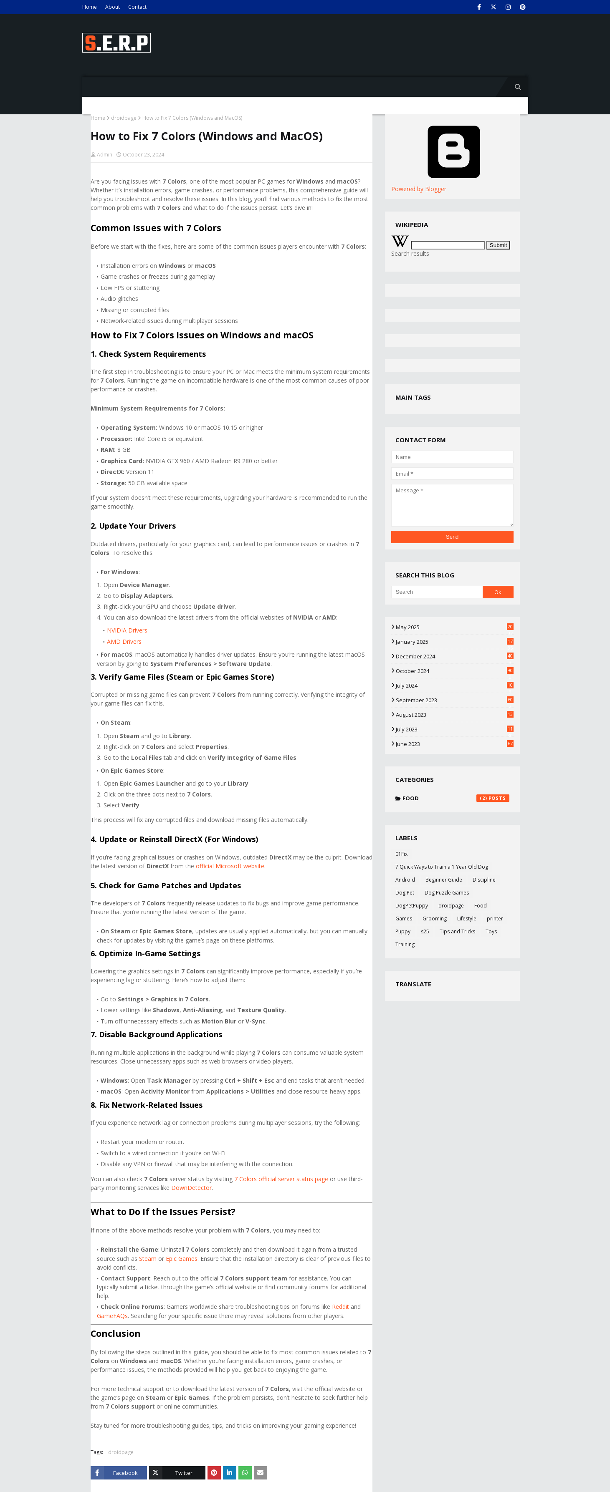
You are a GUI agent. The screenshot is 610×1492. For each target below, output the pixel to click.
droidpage (124, 117)
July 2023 (455, 729)
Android (405, 879)
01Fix (401, 853)
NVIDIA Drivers (127, 630)
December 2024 (455, 656)
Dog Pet (404, 892)
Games (403, 918)
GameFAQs (112, 1316)
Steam (148, 1259)
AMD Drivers (124, 641)
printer (495, 918)
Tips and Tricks (457, 931)
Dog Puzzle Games (447, 892)
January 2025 (455, 641)
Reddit (340, 1307)
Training (405, 944)
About (112, 6)
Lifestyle (466, 918)
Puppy (402, 931)
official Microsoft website (230, 866)
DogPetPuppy (411, 905)
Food (455, 798)
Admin (104, 154)
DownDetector (191, 1188)
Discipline (484, 879)
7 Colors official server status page (281, 1179)
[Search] (437, 592)
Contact (137, 6)
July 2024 (455, 685)
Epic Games (181, 1259)
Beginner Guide (443, 879)
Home (89, 6)
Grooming (435, 918)
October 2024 (455, 671)
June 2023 (455, 744)
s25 (425, 931)
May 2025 (455, 627)
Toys (491, 931)
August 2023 (455, 714)
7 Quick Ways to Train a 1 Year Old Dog (441, 866)
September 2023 (455, 700)
